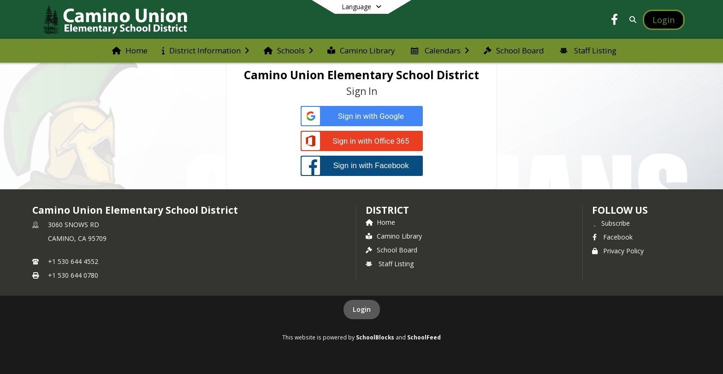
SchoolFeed (424, 337)
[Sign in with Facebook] (362, 165)
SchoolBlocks (375, 337)
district (387, 210)
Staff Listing (390, 263)
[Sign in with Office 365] (362, 141)
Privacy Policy (618, 250)
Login (362, 309)
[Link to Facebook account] (615, 21)
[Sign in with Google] (362, 116)
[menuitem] (129, 51)
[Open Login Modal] (663, 20)
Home (380, 222)
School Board (391, 249)
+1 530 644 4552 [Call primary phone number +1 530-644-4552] (73, 261)
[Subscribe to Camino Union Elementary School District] (611, 223)
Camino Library (394, 236)
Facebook (612, 237)
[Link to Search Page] (631, 19)
